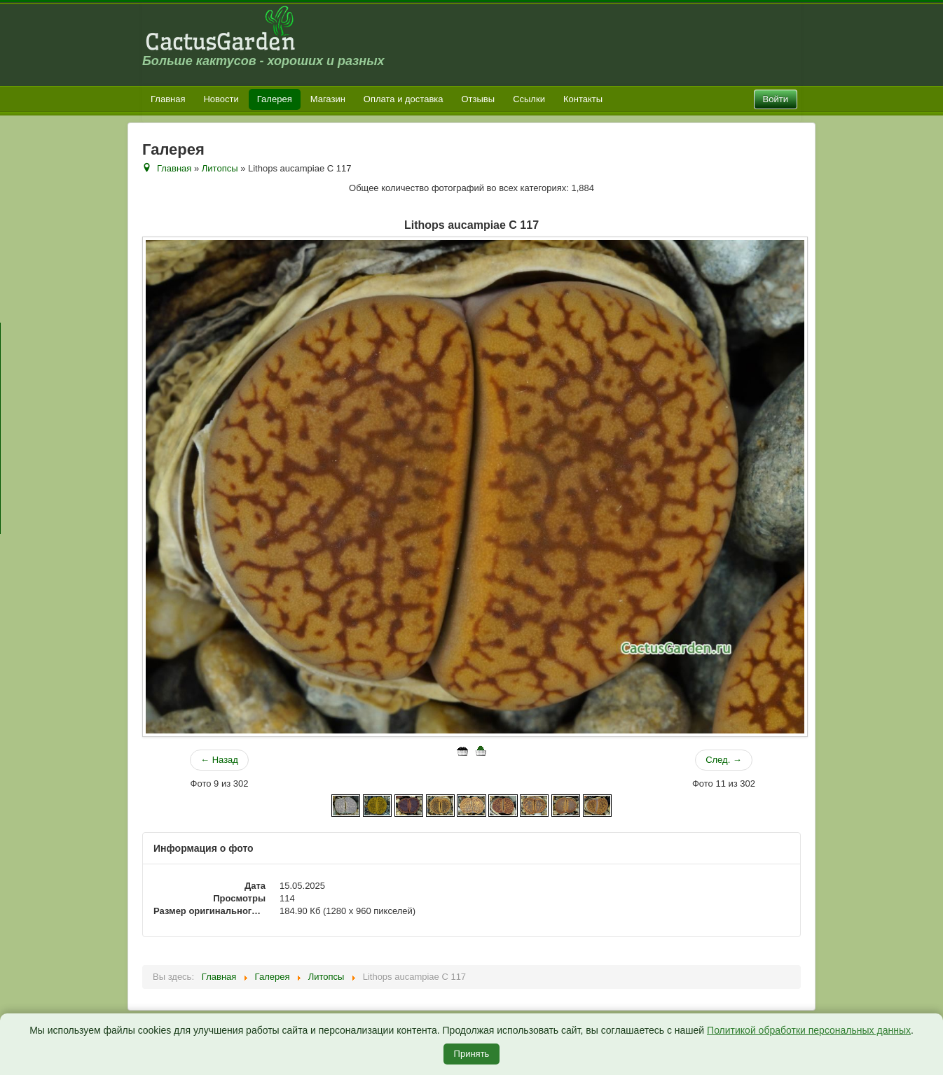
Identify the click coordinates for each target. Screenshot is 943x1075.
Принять (472, 1053)
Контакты (583, 99)
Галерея (274, 99)
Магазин (327, 99)
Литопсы (220, 168)
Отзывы (478, 99)
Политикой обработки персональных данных (809, 1030)
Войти (775, 99)
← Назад (219, 759)
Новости (220, 99)
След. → (723, 759)
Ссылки (529, 99)
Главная (168, 99)
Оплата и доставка (403, 99)
